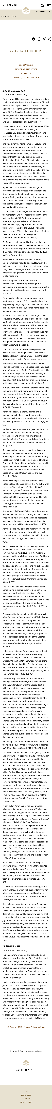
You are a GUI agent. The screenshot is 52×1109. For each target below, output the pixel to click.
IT (36, 51)
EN (16, 51)
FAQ (26, 1091)
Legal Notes (26, 1095)
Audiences (6, 16)
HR (31, 51)
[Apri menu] (48, 6)
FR (26, 51)
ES (21, 51)
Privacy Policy (26, 1102)
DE (11, 51)
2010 (14, 16)
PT (40, 51)
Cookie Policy (26, 1098)
